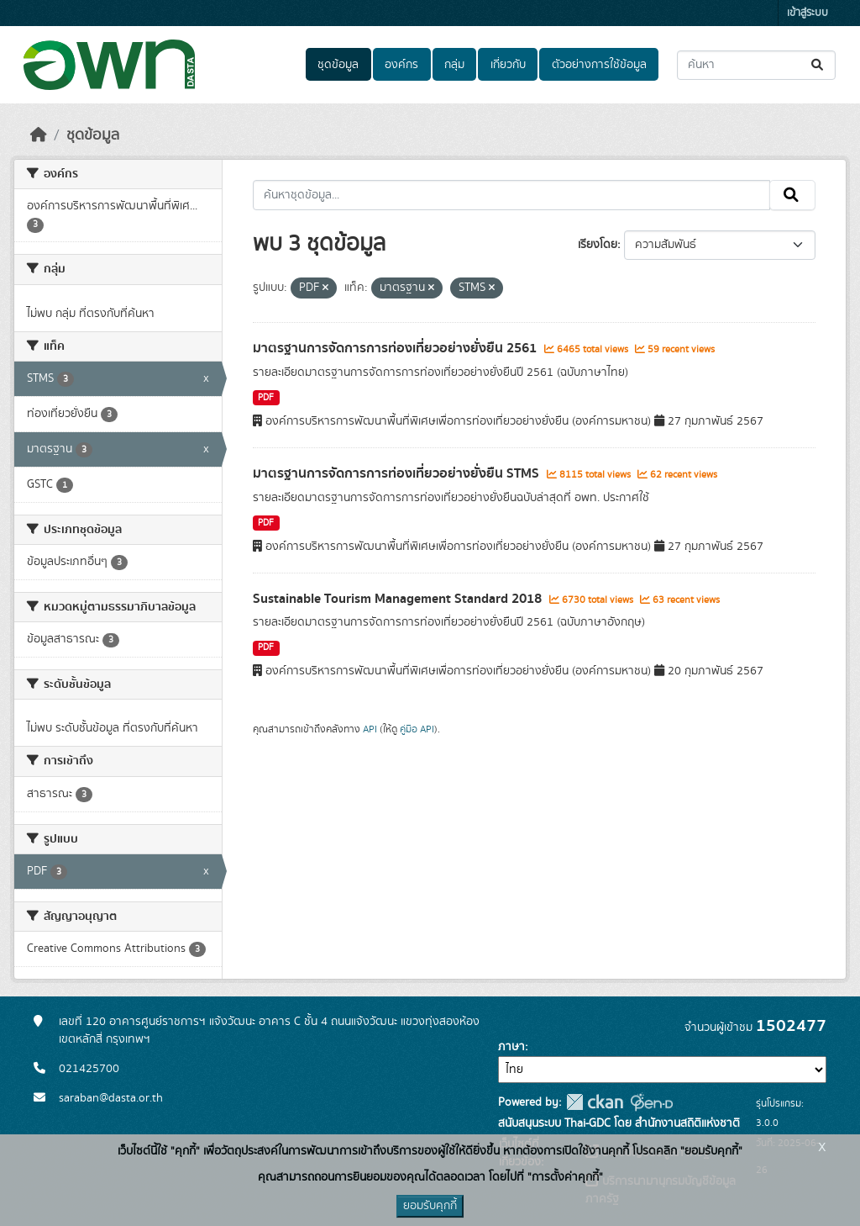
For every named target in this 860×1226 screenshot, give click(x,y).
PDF (266, 397)
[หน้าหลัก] (38, 135)
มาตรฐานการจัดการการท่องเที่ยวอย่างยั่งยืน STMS (398, 473)
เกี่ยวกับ (508, 64)
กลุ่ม (454, 64)
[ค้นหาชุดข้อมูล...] (756, 65)
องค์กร (401, 64)
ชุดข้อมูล (338, 64)
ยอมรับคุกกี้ (430, 1205)
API (370, 729)
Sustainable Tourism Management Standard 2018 (399, 599)
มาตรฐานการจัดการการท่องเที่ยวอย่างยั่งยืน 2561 (396, 348)
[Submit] (818, 65)
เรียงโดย (597, 244)
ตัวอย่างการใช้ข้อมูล (599, 64)
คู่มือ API (417, 729)
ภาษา (511, 1046)
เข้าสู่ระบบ (807, 13)
